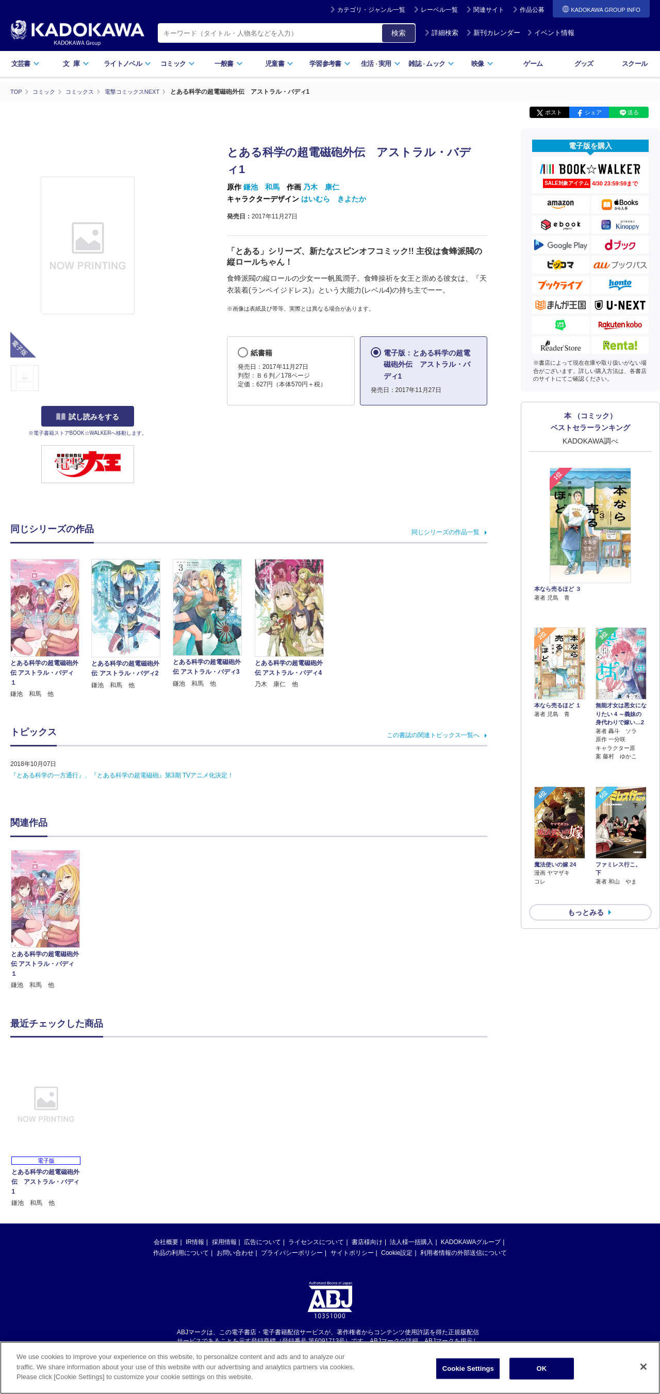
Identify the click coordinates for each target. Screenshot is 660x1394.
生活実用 (381, 63)
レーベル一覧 (439, 9)
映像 (482, 63)
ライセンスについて (316, 1241)
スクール (634, 63)
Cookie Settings (468, 1368)
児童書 (279, 63)
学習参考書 (330, 63)
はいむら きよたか (333, 198)
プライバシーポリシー (292, 1252)
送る (633, 112)
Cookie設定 (396, 1252)
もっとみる (586, 858)
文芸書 (25, 63)
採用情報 (224, 1241)
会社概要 (166, 1241)
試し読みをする (87, 417)
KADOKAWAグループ (471, 1241)
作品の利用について (181, 1252)
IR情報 (195, 1241)
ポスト (553, 112)
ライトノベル (127, 63)
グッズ (583, 63)
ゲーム (532, 63)
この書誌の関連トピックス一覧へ (433, 735)
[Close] (643, 1366)
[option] (51, 919)
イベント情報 (550, 33)
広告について (262, 1241)
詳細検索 (441, 33)
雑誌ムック (431, 63)
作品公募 (532, 9)
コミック (177, 63)
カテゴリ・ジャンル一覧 (371, 9)
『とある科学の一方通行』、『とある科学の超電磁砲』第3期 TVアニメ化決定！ (122, 775)
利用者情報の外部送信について (463, 1252)
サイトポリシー (352, 1252)
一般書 (228, 63)
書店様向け (367, 1241)
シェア (593, 112)
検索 (398, 33)
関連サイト (488, 9)
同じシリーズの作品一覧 (445, 531)
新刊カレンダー (493, 33)
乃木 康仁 (321, 187)
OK (541, 1368)
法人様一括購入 (411, 1241)
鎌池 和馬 (261, 187)
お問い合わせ (235, 1252)
